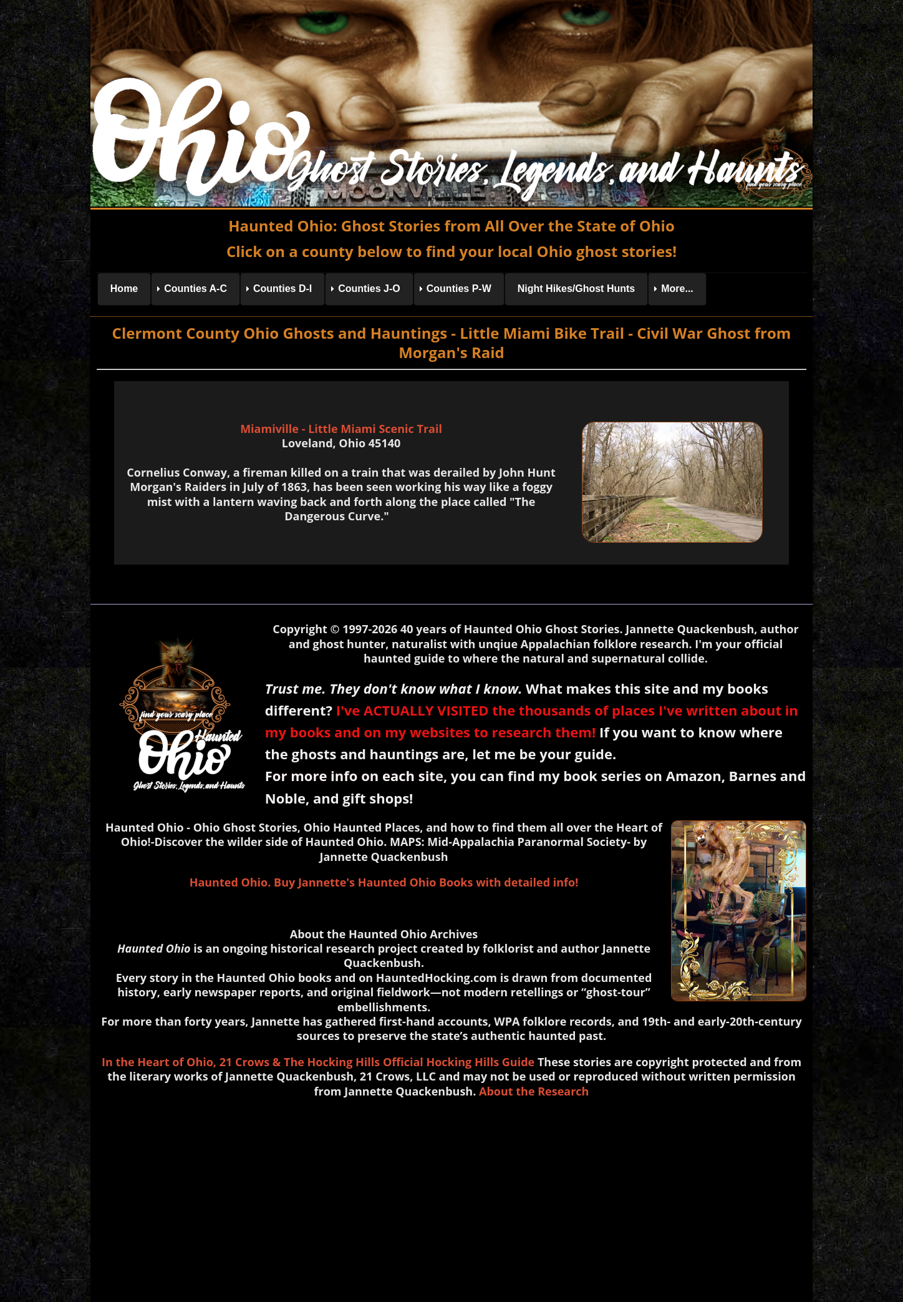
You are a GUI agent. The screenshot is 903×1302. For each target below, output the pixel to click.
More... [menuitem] (677, 288)
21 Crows (244, 1061)
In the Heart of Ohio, (159, 1061)
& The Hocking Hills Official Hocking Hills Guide (403, 1061)
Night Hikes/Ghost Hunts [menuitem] (576, 288)
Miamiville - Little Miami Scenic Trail (341, 428)
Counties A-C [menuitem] (195, 288)
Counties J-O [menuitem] (369, 288)
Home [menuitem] (124, 288)
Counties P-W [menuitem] (459, 288)
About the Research (534, 1091)
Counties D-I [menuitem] (282, 288)
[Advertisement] (451, 1197)
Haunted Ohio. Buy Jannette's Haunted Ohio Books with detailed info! (384, 882)
